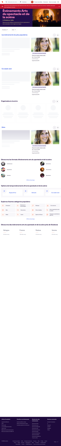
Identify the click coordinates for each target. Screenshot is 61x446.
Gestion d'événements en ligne (22, 423)
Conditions (37, 442)
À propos (35, 440)
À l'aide (42, 440)
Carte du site (4, 428)
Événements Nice (35, 431)
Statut (33, 442)
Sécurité (22, 442)
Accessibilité (18, 444)
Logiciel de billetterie (5, 421)
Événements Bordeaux (36, 433)
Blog (38, 440)
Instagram (49, 428)
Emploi (46, 440)
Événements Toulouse (36, 429)
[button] (5, 29)
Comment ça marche (16, 440)
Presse (15, 442)
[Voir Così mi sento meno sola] (45, 45)
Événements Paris (35, 423)
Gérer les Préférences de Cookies (39, 444)
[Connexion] (45, 2)
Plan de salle (4, 425)
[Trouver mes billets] (38, 2)
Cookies (23, 444)
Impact (19, 442)
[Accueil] (2, 2)
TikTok (48, 429)
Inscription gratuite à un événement (23, 425)
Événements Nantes (35, 434)
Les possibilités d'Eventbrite (7, 426)
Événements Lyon (35, 425)
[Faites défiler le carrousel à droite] (57, 35)
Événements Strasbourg (36, 436)
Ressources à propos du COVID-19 (8, 431)
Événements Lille (35, 428)
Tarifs (2, 423)
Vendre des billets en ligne (21, 421)
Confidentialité (43, 442)
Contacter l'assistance (51, 421)
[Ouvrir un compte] (52, 2)
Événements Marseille (36, 426)
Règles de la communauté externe (8, 429)
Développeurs (28, 442)
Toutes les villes (35, 437)
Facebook (49, 425)
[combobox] (26, 2)
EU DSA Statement (29, 444)
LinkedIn (48, 426)
